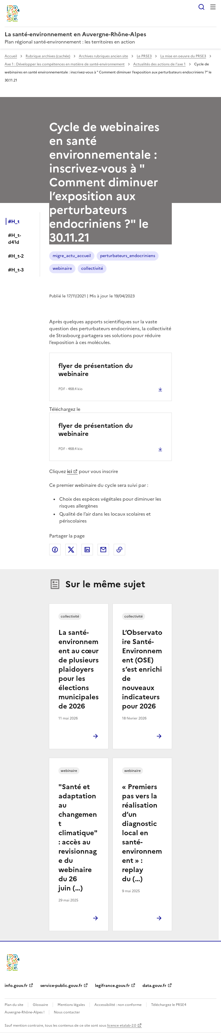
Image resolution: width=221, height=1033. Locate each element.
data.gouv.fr (154, 986)
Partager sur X (71, 549)
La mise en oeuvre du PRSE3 (183, 56)
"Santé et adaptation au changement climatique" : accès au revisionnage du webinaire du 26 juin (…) (77, 837)
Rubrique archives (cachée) (48, 56)
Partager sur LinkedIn (87, 549)
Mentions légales (71, 1004)
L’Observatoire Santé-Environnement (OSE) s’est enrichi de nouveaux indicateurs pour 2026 (142, 669)
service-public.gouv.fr (61, 986)
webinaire (62, 268)
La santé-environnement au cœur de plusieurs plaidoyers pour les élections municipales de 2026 (78, 669)
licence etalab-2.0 (121, 1025)
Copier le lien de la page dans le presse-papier (119, 549)
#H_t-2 (16, 255)
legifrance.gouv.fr (112, 986)
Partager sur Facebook (55, 549)
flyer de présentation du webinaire (95, 370)
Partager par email (103, 549)
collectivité (92, 268)
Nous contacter (67, 1012)
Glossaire (40, 1004)
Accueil (11, 56)
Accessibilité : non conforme (118, 1004)
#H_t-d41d (14, 239)
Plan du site (14, 1004)
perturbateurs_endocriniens (127, 256)
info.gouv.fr (16, 986)
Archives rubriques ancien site (103, 56)
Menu (213, 7)
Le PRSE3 (144, 56)
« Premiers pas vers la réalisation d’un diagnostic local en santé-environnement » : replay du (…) (142, 833)
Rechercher (201, 7)
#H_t (14, 221)
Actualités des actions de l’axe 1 (159, 64)
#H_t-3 (16, 269)
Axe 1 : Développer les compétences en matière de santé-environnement (65, 64)
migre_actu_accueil (72, 256)
